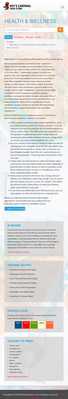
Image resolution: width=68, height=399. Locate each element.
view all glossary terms (17, 376)
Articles (10, 41)
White (41, 323)
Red (26, 323)
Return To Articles (15, 208)
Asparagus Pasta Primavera (22, 274)
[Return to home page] (34, 5)
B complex (14, 357)
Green (34, 323)
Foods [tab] (38, 37)
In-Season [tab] (18, 37)
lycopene (13, 366)
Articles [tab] (8, 37)
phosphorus (15, 369)
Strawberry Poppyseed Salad (22, 269)
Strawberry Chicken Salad (21, 296)
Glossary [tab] (29, 37)
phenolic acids (15, 372)
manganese (14, 348)
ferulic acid (14, 345)
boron (12, 360)
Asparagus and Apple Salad (21, 291)
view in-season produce (18, 252)
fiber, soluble (15, 363)
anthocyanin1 (15, 351)
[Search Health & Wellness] (31, 29)
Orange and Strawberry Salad (22, 283)
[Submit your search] (60, 29)
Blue (18, 323)
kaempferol (14, 354)
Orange (49, 323)
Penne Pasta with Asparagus (22, 287)
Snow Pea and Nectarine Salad (23, 278)
